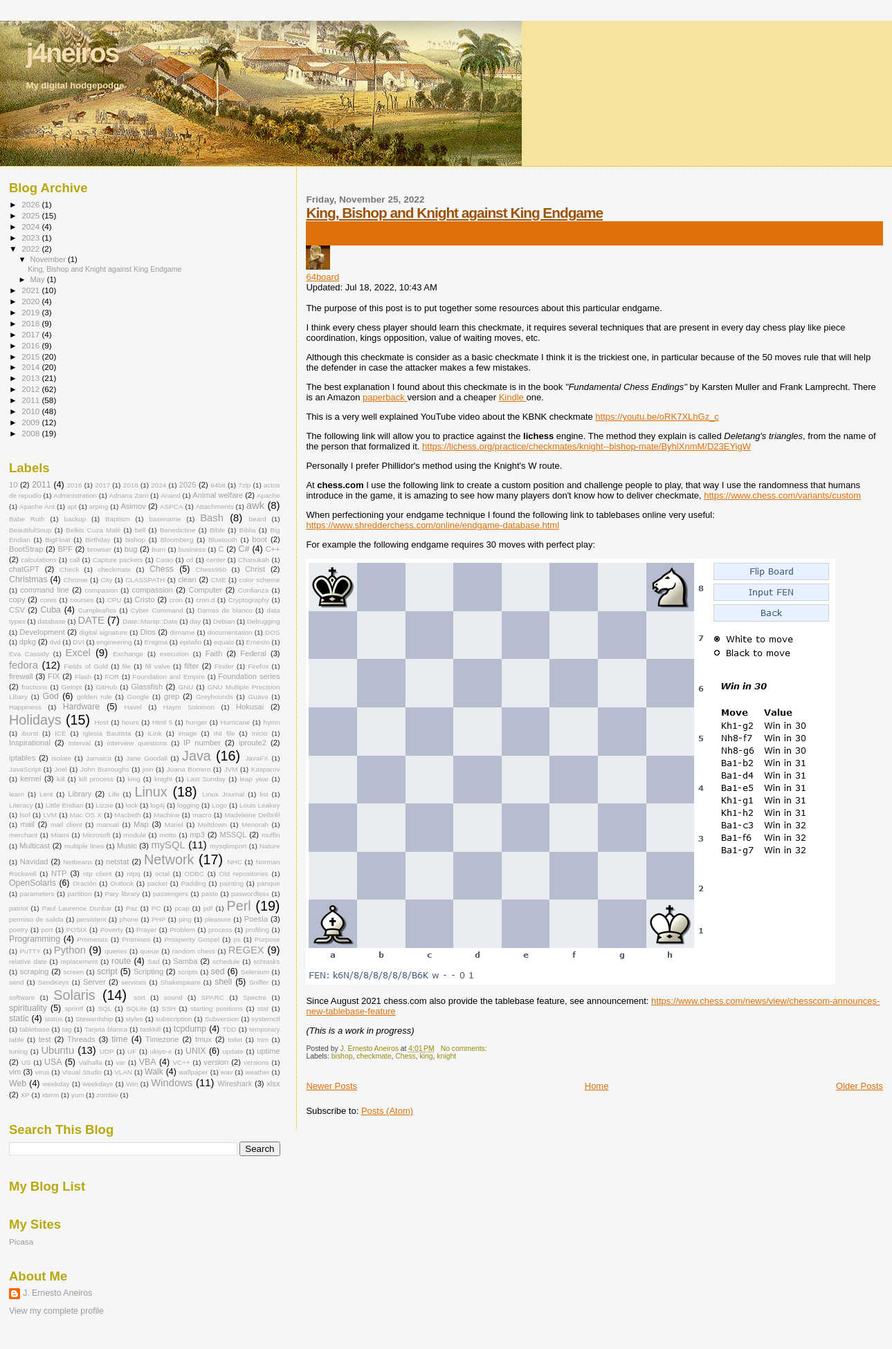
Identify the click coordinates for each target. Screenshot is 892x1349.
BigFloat (57, 539)
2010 (31, 411)
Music (127, 845)
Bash (212, 517)
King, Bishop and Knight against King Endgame (454, 213)
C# (244, 549)
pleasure (218, 919)
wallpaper (193, 1072)
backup (75, 519)
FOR (111, 676)
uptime (268, 1051)
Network (169, 859)
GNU (186, 687)
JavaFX (256, 758)
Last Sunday (206, 779)
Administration (75, 495)
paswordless (250, 893)
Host (101, 722)
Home (597, 1086)
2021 (31, 290)
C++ (273, 549)
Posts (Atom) (387, 1111)
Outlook (122, 883)
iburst (29, 733)
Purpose (267, 939)
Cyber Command (157, 610)
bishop (342, 1056)
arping (98, 506)
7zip (244, 485)
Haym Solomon (189, 707)
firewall (21, 676)
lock (132, 805)
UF (131, 1051)
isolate (62, 758)
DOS (272, 632)
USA (53, 1062)
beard (257, 519)
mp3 (197, 834)
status (53, 1019)
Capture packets (118, 560)
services (133, 982)
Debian (224, 621)
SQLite (136, 1008)
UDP (107, 1051)
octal (162, 873)
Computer (205, 590)
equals (224, 642)
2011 (31, 400)
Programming (34, 939)
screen (74, 972)
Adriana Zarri (128, 495)
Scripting (148, 971)
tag (67, 1029)
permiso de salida (36, 919)
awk (255, 505)
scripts (188, 972)
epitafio (191, 642)
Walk (154, 1072)
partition (79, 893)
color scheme (259, 580)
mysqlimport (228, 846)
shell (223, 982)
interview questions (137, 743)
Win (132, 1084)
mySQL (168, 844)
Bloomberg (177, 539)
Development (41, 632)
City (106, 580)
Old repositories (243, 873)
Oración (85, 883)
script (107, 971)
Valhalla (90, 1062)
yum (77, 1095)
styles (134, 1019)
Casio (164, 560)
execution (174, 654)
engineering (114, 642)
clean (187, 579)
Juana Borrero (188, 769)
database (51, 621)
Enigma (155, 642)
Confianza (253, 590)
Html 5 (162, 722)
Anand (171, 495)
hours (130, 722)
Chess (405, 1056)
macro (201, 815)
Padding (193, 883)
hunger (196, 722)
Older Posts (859, 1086)
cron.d (205, 600)
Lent (46, 794)
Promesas (93, 939)
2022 (31, 248)
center (215, 560)
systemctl (265, 1019)
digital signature (103, 632)
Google (138, 696)
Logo (219, 805)
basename (165, 519)
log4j (157, 805)
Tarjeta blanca (105, 1029)
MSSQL (232, 834)
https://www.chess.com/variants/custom (782, 495)
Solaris (74, 995)
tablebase (34, 1029)
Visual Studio (82, 1072)
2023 (31, 237)
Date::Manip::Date (150, 621)
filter (191, 666)
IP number (202, 742)
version (215, 1062)
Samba (185, 961)
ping (185, 919)
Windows (171, 1082)
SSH (169, 1008)
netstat (117, 861)
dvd (55, 642)
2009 (31, 422)
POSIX (76, 929)
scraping (33, 971)
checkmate (373, 1056)
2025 (31, 215)
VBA (147, 1062)
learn (16, 794)
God (51, 696)
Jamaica (98, 758)
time (119, 1039)
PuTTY (30, 951)
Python (70, 950)
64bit (217, 485)
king (426, 1056)
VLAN (123, 1072)
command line (44, 590)
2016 (31, 345)
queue (149, 951)
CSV (17, 610)
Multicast (34, 845)
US (26, 1062)
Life (114, 794)
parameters (37, 893)
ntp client (97, 873)
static (19, 1018)
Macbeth (128, 815)
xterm (50, 1095)
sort (139, 997)
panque (268, 883)
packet (157, 883)
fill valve (157, 666)
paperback (385, 397)
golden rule (94, 696)
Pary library (122, 893)
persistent (92, 919)
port (47, 929)
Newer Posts (331, 1086)
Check (69, 569)
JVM (231, 769)
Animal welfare (217, 495)
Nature (270, 846)
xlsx (273, 1083)
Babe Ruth (27, 519)
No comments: (465, 1048)
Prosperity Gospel (191, 939)
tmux (203, 1039)
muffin (271, 835)
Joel (61, 769)
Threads (81, 1039)
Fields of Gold (86, 666)
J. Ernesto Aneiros (57, 1293)
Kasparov (265, 769)
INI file (224, 733)
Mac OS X (86, 815)
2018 (31, 323)
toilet (235, 1039)
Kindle (513, 397)
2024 (31, 226)
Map (141, 824)
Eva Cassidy (29, 654)
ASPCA (171, 506)
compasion (101, 590)
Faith (214, 653)
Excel (78, 652)
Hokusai (250, 707)
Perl (239, 905)
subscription (174, 1019)
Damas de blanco (225, 610)
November (49, 259)
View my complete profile (56, 1311)
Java (196, 755)
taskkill (150, 1029)
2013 (31, 377)
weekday (55, 1084)
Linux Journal (223, 794)
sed (218, 971)
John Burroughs (104, 769)
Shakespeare (181, 982)
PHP (158, 919)
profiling (258, 929)
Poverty (111, 929)
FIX (54, 676)
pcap (181, 908)
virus (42, 1072)
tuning (18, 1051)
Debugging (263, 621)
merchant (23, 835)
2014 (31, 366)
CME (218, 580)
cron (176, 600)
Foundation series (249, 676)
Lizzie (104, 805)
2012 (31, 388)
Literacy (21, 805)
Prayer (146, 929)
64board (322, 277)
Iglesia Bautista (106, 733)
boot (259, 539)
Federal (253, 653)
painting (231, 883)
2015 (31, 356)
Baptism (117, 519)
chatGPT (24, 569)
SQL (104, 1008)
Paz (132, 908)
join (148, 769)
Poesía (256, 919)
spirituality (28, 1008)
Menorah (255, 824)
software (22, 997)
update (232, 1051)
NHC (234, 862)
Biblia (247, 530)
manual (108, 824)
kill (61, 779)
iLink (154, 733)
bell (140, 530)
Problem (182, 929)
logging (188, 805)
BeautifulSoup (30, 530)
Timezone (162, 1039)
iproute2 (252, 742)
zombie (107, 1095)
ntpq (133, 873)
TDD (229, 1029)
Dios (148, 632)
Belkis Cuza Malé (93, 530)
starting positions (216, 1008)
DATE (91, 620)
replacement (79, 961)
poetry (18, 929)
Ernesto (258, 642)
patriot (18, 908)
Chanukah (253, 560)
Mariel (174, 824)
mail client (66, 824)
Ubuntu (57, 1050)
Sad (153, 961)
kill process (96, 779)
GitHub (106, 687)
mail (28, 824)
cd (189, 560)
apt (72, 506)
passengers (170, 893)
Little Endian (65, 805)
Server (94, 982)
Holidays (35, 719)
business (192, 549)
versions (256, 1062)
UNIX (195, 1051)
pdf (208, 908)
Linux (150, 791)
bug (131, 549)
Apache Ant (37, 506)
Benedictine (178, 530)
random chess (194, 951)
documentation (230, 632)
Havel (133, 707)
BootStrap (26, 549)
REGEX (246, 950)
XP (25, 1095)
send (16, 982)
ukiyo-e (161, 1051)
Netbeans (77, 862)
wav (227, 1072)
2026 (31, 204)
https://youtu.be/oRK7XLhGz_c (657, 416)
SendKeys (53, 982)
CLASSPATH (145, 580)
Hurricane (235, 722)
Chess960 (211, 569)
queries (115, 951)
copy (17, 599)
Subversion (222, 1019)
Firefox (258, 666)
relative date (28, 961)
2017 (31, 334)
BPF (65, 549)
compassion (152, 590)
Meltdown (212, 824)
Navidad (34, 861)
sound (173, 997)
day (195, 621)
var (120, 1062)
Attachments (215, 506)
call (74, 560)
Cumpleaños (97, 610)
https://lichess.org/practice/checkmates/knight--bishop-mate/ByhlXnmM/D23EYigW (586, 446)
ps (236, 939)
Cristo (145, 599)
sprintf (73, 1008)
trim (262, 1039)
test (45, 1039)
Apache (268, 495)
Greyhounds (214, 696)
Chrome (76, 580)
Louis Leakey (259, 805)
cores (48, 600)
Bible (217, 530)
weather (257, 1072)
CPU (114, 600)
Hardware (81, 706)
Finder (224, 666)
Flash (83, 676)
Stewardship (94, 1019)
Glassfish (147, 686)
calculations (39, 560)
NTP (58, 873)
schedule (226, 961)
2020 (31, 301)
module (135, 835)
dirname (182, 632)
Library (79, 794)
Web (17, 1083)
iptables (22, 758)
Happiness (25, 707)
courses (82, 600)
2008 (31, 433)
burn (158, 549)
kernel (30, 778)
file (126, 666)
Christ (255, 569)
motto (167, 835)
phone (129, 919)
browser (99, 549)
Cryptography (248, 600)
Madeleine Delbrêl (252, 815)
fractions (34, 687)
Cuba (50, 610)
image (188, 733)
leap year (253, 779)
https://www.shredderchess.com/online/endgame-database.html (432, 525)
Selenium (255, 972)
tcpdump (190, 1029)
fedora (23, 665)
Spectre (254, 997)
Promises (136, 939)
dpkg (27, 642)
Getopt (72, 687)
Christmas (28, 579)
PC (156, 908)
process (220, 929)
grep (171, 696)
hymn (271, 722)
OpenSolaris (32, 883)
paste (209, 893)
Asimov (132, 506)
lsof (24, 815)
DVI (78, 642)
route (121, 961)
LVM (50, 815)
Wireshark (234, 1083)
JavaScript (25, 769)
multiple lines (84, 846)
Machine (166, 815)
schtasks (266, 961)
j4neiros (72, 53)
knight (446, 1056)
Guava (258, 696)
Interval (80, 743)
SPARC (212, 997)
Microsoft (96, 835)
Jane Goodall (146, 758)
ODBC (194, 873)
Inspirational (30, 742)
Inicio (259, 733)
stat (262, 1008)
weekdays (97, 1084)
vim (15, 1072)
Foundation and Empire (169, 676)
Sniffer (258, 982)
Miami (60, 835)
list (264, 794)
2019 (31, 312)
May (38, 279)
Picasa (21, 1241)
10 (13, 485)
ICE (60, 733)
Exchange (128, 654)
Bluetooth (222, 539)
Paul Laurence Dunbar (76, 908)
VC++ (181, 1062)
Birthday (97, 539)
